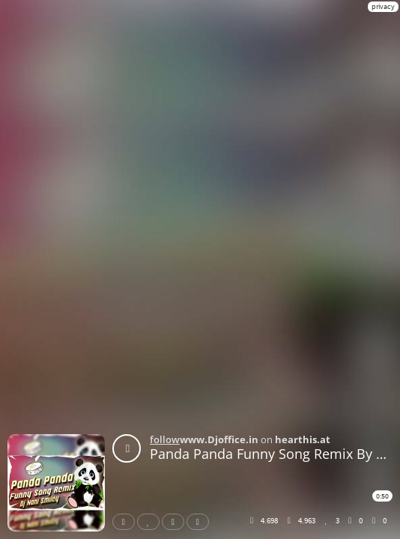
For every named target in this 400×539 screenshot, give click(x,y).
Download (201, 522)
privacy (383, 6)
